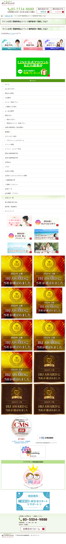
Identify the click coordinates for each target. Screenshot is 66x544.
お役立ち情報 (9, 171)
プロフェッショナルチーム (15, 140)
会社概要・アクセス (11, 193)
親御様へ (8, 132)
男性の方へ (8, 115)
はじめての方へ (10, 89)
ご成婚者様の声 (10, 180)
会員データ (8, 189)
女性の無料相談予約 (11, 158)
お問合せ (8, 162)
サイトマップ (9, 211)
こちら (12, 33)
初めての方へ (11, 119)
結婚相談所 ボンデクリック (31, 535)
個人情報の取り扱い (11, 202)
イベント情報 (9, 144)
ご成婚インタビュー (11, 184)
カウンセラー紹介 (11, 136)
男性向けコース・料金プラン (16, 123)
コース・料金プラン (11, 102)
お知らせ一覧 (9, 198)
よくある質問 (9, 111)
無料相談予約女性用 (58, 10)
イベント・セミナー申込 (13, 149)
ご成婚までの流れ (11, 106)
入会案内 (8, 98)
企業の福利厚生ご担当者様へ (14, 127)
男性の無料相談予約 (11, 153)
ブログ (7, 166)
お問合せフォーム (33, 529)
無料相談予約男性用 (43, 10)
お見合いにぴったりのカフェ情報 (16, 175)
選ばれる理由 (9, 93)
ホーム (7, 84)
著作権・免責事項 (11, 206)
